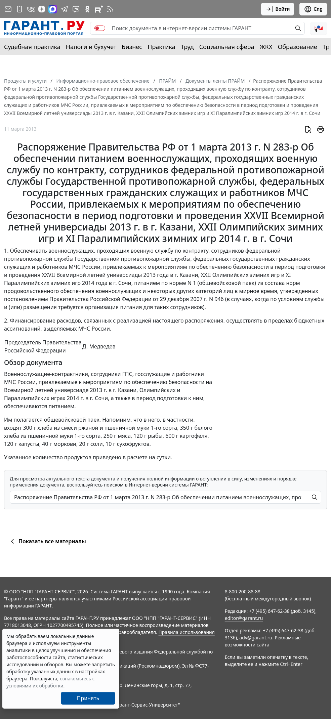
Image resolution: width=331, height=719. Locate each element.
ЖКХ (266, 47)
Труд (187, 47)
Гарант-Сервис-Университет (146, 705)
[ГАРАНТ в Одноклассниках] (87, 9)
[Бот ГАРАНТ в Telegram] (76, 9)
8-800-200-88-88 (242, 591)
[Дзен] (41, 9)
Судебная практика (32, 47)
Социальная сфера (226, 47)
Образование (297, 47)
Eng (313, 9)
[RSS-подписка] (110, 9)
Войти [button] (277, 9)
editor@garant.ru (244, 618)
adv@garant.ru (255, 637)
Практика (161, 47)
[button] (318, 28)
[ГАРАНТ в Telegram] (64, 9)
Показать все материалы (47, 541)
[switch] (99, 28)
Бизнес (132, 47)
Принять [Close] (88, 698)
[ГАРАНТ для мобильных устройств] (19, 9)
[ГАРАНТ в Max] (52, 9)
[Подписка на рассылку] (8, 9)
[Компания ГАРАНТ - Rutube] (99, 9)
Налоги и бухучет (91, 47)
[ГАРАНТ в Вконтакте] (31, 9)
